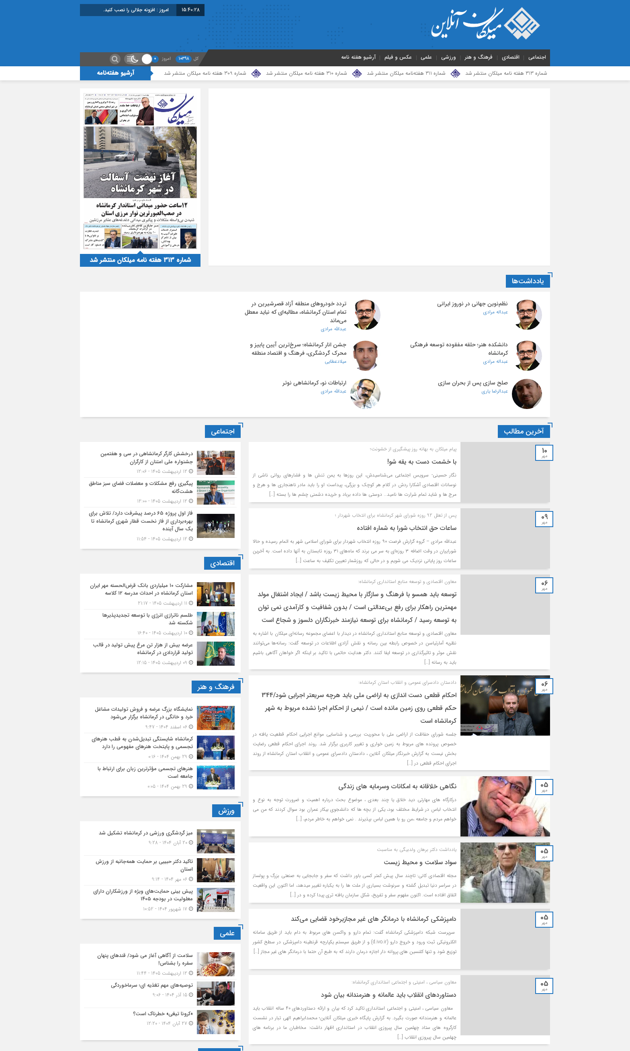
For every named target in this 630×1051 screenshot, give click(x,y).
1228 (363, 1019)
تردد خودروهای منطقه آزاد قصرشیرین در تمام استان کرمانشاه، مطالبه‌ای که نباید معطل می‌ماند (306, 312)
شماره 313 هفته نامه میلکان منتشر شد (506, 73)
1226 (416, 1019)
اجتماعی (537, 57)
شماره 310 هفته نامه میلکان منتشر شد (306, 73)
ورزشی (448, 57)
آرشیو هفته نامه (358, 57)
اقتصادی (511, 57)
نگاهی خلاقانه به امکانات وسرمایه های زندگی (397, 748)
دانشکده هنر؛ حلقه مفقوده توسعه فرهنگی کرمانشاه (151, 308)
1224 (468, 1019)
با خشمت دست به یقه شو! (421, 424)
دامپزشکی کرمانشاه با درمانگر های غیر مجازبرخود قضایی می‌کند (373, 881)
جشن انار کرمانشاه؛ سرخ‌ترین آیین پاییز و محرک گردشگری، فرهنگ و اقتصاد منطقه (459, 349)
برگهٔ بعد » (299, 1019)
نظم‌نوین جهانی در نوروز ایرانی (472, 303)
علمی (426, 57)
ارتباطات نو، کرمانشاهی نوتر (168, 344)
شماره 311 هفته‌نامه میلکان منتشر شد (406, 73)
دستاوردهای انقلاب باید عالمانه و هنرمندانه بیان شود (388, 957)
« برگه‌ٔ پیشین (527, 1019)
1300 (331, 1019)
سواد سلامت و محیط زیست (419, 824)
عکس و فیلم (398, 57)
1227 (390, 1019)
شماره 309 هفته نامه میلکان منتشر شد (205, 73)
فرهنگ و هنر (479, 57)
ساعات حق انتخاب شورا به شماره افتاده (406, 490)
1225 (442, 1019)
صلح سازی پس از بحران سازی (319, 344)
